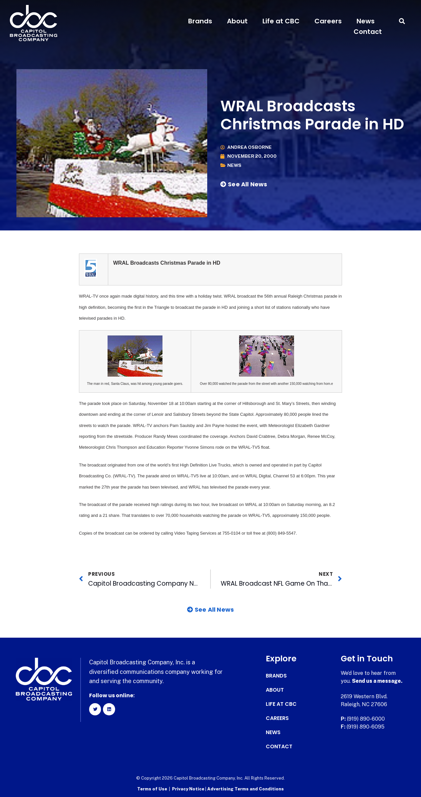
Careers (328, 21)
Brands (200, 21)
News (366, 21)
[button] (402, 21)
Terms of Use (152, 788)
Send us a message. (377, 681)
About (237, 21)
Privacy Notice (188, 788)
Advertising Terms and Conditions (245, 788)
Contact (368, 31)
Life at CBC (281, 21)
